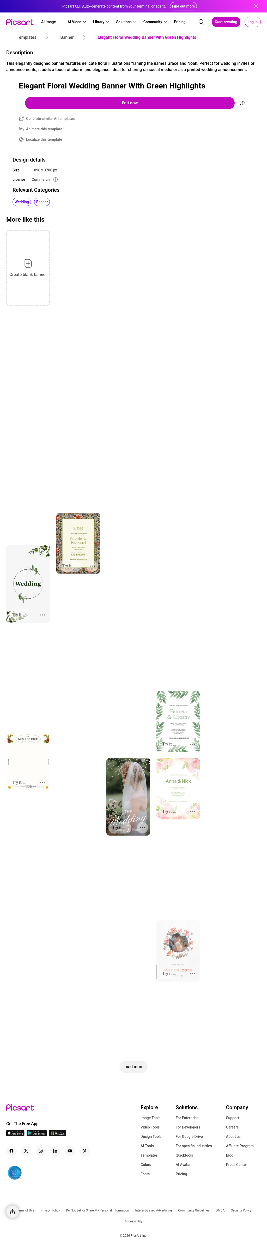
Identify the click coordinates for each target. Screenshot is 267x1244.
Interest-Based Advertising (153, 1210)
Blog (229, 1155)
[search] (201, 22)
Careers (232, 1127)
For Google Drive (189, 1136)
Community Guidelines (193, 1210)
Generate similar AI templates (50, 119)
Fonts (145, 1174)
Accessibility (133, 1221)
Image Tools (151, 1118)
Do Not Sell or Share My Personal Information (97, 1210)
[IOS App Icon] (15, 1134)
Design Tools (151, 1136)
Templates (149, 1155)
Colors (146, 1165)
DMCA (220, 1210)
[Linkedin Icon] (55, 1151)
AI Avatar (183, 1165)
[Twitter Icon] (26, 1151)
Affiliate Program (240, 1146)
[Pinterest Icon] (84, 1151)
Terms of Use (25, 1210)
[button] (51, 22)
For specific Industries (194, 1146)
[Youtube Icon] (70, 1151)
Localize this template (44, 139)
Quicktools (184, 1155)
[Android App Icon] (37, 1134)
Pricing (181, 1174)
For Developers (188, 1127)
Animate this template (44, 129)
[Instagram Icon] (40, 1151)
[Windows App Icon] (57, 1134)
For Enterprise (187, 1118)
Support (232, 1118)
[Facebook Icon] (11, 1151)
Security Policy (241, 1210)
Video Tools (150, 1127)
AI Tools (147, 1146)
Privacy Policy (50, 1210)
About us (233, 1136)
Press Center (236, 1165)
